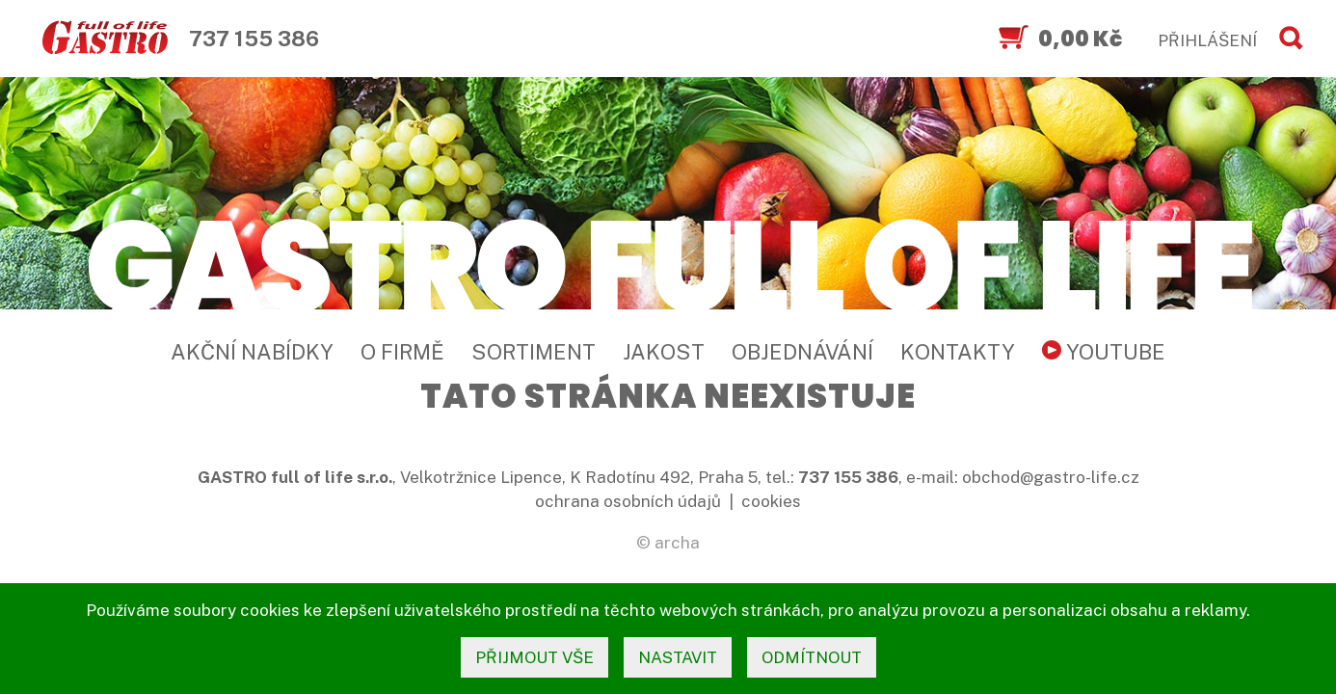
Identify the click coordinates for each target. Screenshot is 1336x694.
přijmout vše (534, 657)
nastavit (677, 657)
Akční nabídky (252, 351)
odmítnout (812, 657)
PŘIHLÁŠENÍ (1207, 40)
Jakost (664, 351)
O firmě (402, 351)
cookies (771, 501)
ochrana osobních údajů (628, 501)
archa (677, 542)
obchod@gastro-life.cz (1050, 477)
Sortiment (533, 351)
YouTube (1103, 351)
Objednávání (802, 351)
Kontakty (957, 351)
